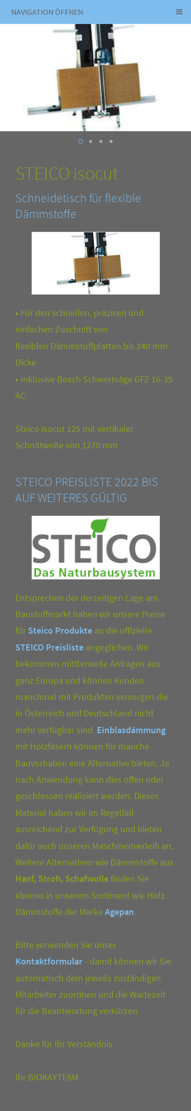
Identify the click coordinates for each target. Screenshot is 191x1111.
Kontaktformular (49, 961)
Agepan (119, 911)
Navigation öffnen (47, 12)
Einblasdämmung (131, 730)
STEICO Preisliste (49, 647)
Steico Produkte (60, 630)
